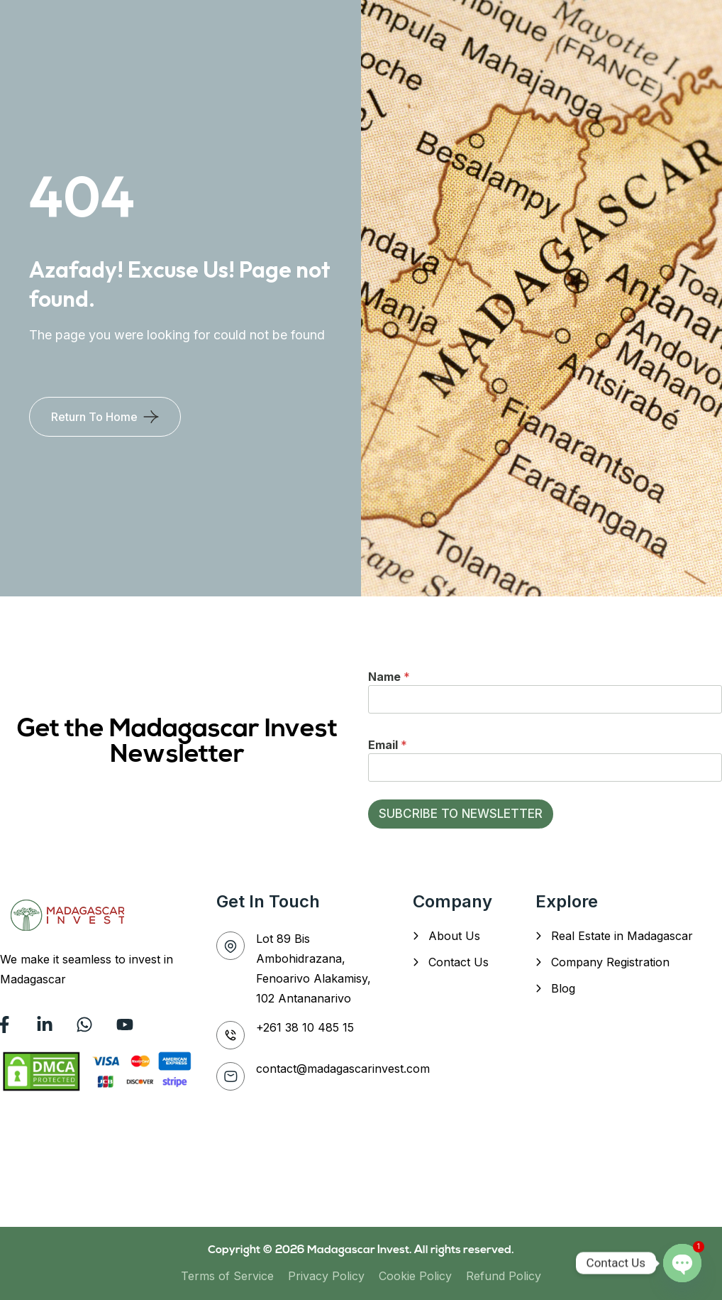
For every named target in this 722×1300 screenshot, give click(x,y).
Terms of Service (227, 1276)
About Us (454, 936)
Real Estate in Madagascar (622, 936)
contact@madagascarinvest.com (343, 1068)
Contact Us (458, 962)
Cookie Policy (415, 1276)
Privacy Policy (326, 1276)
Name (389, 677)
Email (387, 745)
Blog (563, 988)
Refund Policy (503, 1276)
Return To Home (94, 417)
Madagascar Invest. (360, 1250)
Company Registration (610, 962)
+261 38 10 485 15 (305, 1027)
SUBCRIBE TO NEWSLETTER (461, 814)
